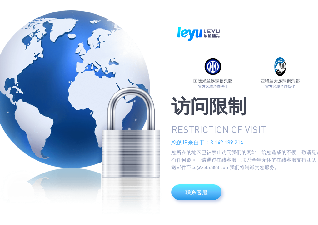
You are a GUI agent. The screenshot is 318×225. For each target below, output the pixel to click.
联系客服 (196, 192)
